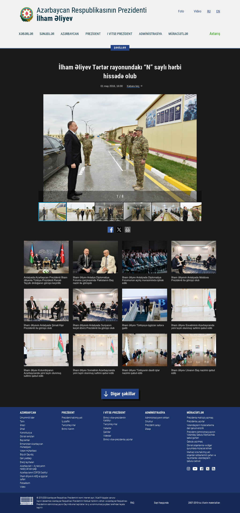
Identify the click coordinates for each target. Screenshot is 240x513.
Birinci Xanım (68, 428)
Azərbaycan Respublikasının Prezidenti (92, 10)
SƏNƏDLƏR (47, 34)
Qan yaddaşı (26, 458)
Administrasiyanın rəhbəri (157, 417)
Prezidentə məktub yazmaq (200, 417)
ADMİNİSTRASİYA (150, 34)
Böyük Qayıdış (27, 454)
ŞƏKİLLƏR (120, 47)
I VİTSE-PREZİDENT (119, 34)
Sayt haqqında (161, 502)
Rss (218, 18)
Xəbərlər (107, 428)
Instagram (192, 18)
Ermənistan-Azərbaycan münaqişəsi (31, 445)
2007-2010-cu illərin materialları (204, 502)
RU (209, 11)
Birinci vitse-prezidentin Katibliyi (114, 419)
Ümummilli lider (27, 417)
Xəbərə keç (133, 86)
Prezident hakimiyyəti (72, 417)
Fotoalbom (25, 483)
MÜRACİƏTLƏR (178, 34)
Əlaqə (148, 428)
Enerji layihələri (27, 462)
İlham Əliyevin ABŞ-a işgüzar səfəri (34, 478)
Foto (181, 11)
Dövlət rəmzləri (27, 436)
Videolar (107, 435)
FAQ (132, 502)
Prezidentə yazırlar (196, 421)
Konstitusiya (26, 432)
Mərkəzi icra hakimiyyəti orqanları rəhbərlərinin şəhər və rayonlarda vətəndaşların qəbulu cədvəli (201, 457)
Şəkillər (106, 432)
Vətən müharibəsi (28, 450)
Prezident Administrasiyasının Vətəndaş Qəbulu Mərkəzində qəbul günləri (201, 434)
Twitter (212, 18)
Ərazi (22, 425)
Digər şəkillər (123, 393)
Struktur (149, 421)
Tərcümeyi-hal (68, 425)
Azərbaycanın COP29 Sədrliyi (34, 472)
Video (197, 11)
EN (218, 11)
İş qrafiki (66, 421)
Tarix (22, 421)
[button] (197, 148)
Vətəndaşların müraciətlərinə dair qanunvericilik (200, 427)
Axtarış (215, 33)
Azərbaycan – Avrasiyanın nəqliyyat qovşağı (32, 467)
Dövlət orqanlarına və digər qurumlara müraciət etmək (199, 447)
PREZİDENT (93, 34)
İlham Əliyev (55, 18)
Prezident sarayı (153, 425)
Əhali (22, 428)
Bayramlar (25, 440)
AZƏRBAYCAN (70, 34)
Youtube (199, 18)
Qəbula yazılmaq (194, 441)
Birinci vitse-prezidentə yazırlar (118, 439)
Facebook (206, 18)
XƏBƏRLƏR (26, 34)
